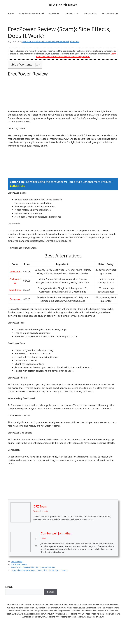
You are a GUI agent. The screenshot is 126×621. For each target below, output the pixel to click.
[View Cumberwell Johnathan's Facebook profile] (35, 539)
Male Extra (15, 289)
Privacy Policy (90, 13)
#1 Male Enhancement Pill (31, 13)
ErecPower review (19, 564)
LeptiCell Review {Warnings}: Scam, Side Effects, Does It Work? (39, 570)
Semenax (15, 299)
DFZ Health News (63, 4)
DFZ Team (40, 506)
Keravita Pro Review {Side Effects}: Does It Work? (33, 567)
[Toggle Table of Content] (37, 65)
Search (9, 586)
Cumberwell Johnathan (56, 533)
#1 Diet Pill (54, 13)
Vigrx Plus (15, 271)
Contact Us (73, 13)
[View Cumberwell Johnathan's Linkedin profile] (35, 545)
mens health (16, 561)
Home (11, 13)
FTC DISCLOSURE (110, 13)
